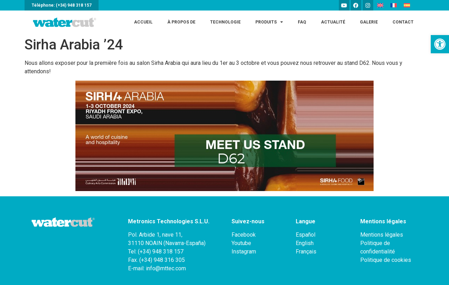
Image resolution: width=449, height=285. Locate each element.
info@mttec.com (166, 268)
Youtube (241, 243)
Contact (403, 22)
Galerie (369, 22)
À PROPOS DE (181, 22)
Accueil (143, 22)
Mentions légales (381, 234)
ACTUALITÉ (333, 22)
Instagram (244, 251)
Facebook (244, 234)
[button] (440, 44)
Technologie (225, 22)
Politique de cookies (385, 260)
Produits (269, 22)
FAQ (302, 22)
